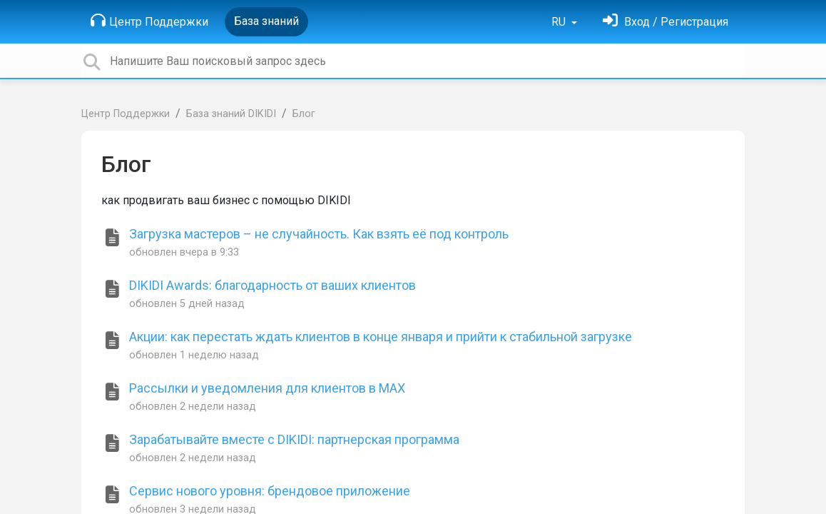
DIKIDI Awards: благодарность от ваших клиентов (272, 285)
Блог (303, 114)
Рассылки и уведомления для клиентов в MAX (267, 388)
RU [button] (559, 22)
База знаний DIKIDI (231, 114)
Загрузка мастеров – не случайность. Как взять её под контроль (319, 233)
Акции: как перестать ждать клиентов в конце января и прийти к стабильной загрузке (380, 336)
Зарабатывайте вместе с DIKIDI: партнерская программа (294, 439)
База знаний (266, 21)
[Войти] (665, 21)
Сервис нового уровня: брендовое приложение (269, 490)
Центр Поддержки (149, 21)
